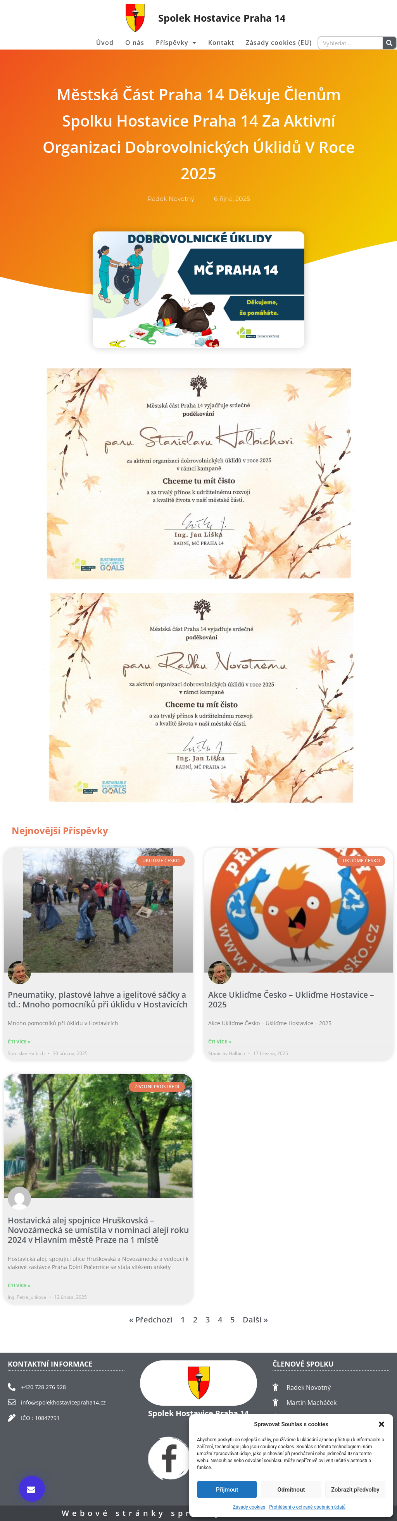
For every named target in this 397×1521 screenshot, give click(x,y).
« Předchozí (151, 1319)
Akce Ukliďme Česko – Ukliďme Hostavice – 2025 (291, 999)
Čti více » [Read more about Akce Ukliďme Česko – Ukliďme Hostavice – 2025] (219, 1041)
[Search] (389, 43)
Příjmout (227, 1489)
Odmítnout (291, 1489)
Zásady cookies (249, 1507)
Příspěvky (176, 42)
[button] (381, 1424)
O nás (134, 42)
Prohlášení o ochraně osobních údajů (307, 1507)
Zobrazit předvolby (355, 1489)
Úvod (105, 42)
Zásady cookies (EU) (279, 42)
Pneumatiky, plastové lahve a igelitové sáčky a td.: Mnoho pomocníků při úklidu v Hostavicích (98, 999)
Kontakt (221, 42)
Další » (255, 1319)
